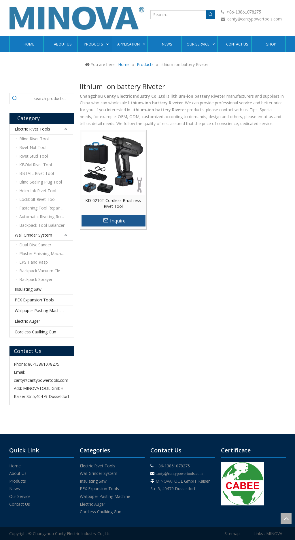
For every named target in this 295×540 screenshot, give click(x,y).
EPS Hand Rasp (33, 262)
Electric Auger (27, 321)
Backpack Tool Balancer (42, 225)
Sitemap (232, 533)
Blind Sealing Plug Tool (40, 182)
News (14, 488)
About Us (18, 473)
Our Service (20, 496)
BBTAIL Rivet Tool (36, 173)
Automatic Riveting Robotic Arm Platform (46, 216)
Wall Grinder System (33, 235)
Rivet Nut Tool (32, 147)
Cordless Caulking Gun (35, 332)
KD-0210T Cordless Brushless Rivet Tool (113, 203)
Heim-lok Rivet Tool (37, 190)
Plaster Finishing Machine (43, 253)
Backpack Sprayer (35, 279)
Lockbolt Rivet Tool (37, 199)
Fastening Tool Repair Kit (42, 208)
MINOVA (274, 533)
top (286, 518)
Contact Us (19, 504)
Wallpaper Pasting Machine (40, 310)
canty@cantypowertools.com (254, 19)
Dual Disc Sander (35, 245)
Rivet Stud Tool (33, 156)
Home (15, 466)
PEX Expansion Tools (34, 300)
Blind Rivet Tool (34, 138)
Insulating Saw (28, 289)
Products (17, 481)
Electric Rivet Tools (32, 129)
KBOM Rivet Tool (35, 164)
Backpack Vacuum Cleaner (44, 270)
